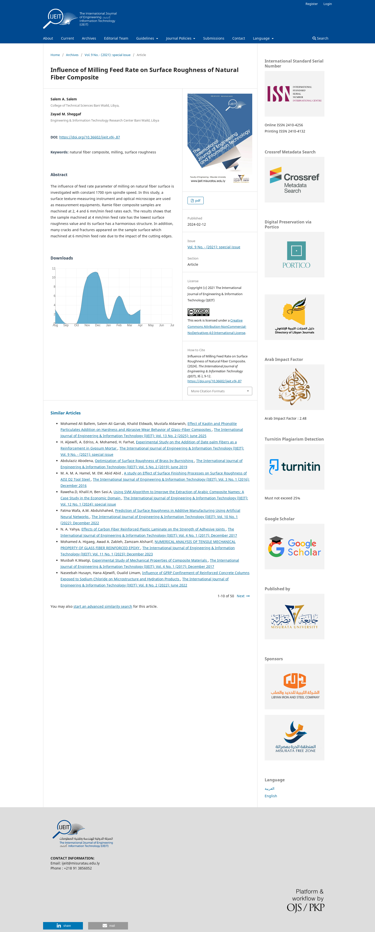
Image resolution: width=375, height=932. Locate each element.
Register (312, 3)
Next (241, 596)
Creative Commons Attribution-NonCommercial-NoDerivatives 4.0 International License (217, 326)
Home (55, 55)
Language (262, 38)
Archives (89, 38)
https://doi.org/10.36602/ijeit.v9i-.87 (89, 137)
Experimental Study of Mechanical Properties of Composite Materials (150, 560)
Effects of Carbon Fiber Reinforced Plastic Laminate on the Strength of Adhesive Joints (153, 529)
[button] (63, 926)
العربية (269, 788)
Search (320, 38)
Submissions (213, 38)
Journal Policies (179, 38)
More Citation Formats (208, 391)
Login (327, 3)
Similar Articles (66, 413)
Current (67, 38)
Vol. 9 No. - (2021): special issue (107, 55)
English (271, 796)
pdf (197, 200)
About (48, 38)
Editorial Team (116, 38)
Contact (238, 38)
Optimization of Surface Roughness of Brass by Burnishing (144, 460)
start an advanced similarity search (102, 606)
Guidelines (145, 38)
